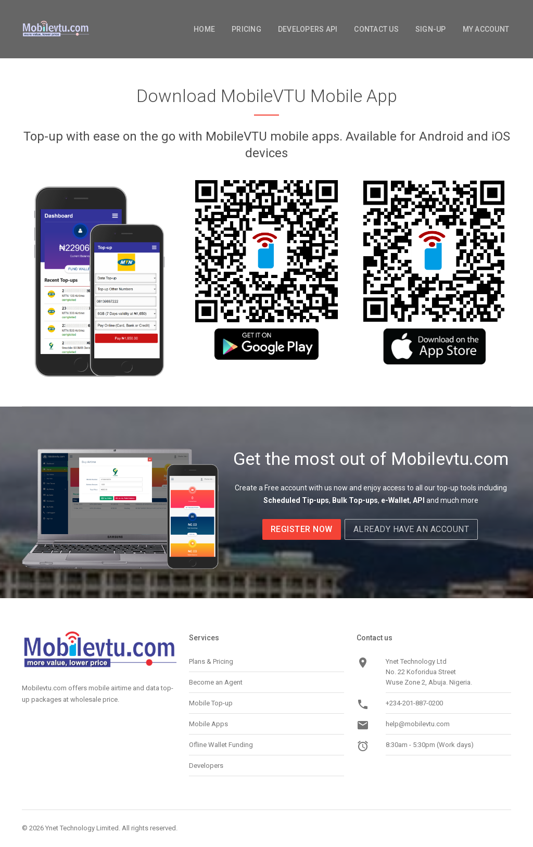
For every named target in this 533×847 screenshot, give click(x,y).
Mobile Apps (208, 724)
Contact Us (376, 29)
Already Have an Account (411, 529)
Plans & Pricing (211, 661)
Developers (206, 765)
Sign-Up (430, 29)
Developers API (308, 29)
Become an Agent (216, 682)
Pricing (246, 29)
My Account (486, 29)
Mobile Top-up (211, 703)
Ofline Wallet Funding (221, 745)
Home (204, 29)
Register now (302, 529)
